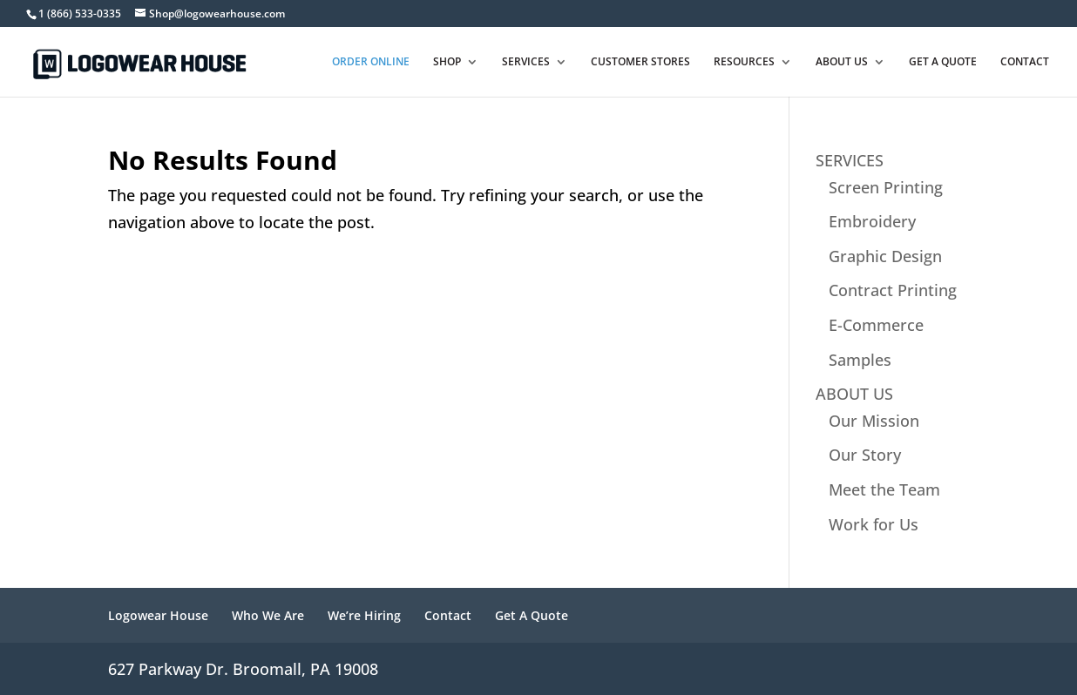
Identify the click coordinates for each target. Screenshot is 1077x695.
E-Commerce (876, 324)
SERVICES (850, 160)
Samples (860, 359)
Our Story (865, 454)
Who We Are (268, 615)
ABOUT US (854, 393)
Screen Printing (886, 187)
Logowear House (158, 615)
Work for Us (873, 524)
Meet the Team (884, 489)
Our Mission (874, 420)
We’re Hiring (364, 615)
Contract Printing (893, 290)
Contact (447, 615)
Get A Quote (531, 615)
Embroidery (872, 221)
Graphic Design (885, 256)
